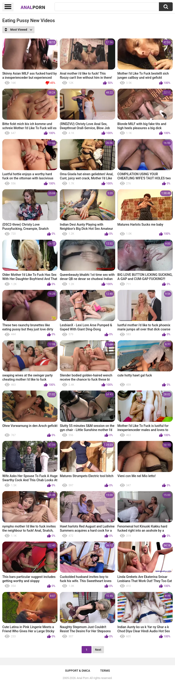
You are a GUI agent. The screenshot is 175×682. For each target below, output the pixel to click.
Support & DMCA (77, 670)
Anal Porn (83, 678)
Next (98, 649)
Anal (33, 7)
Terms (105, 670)
